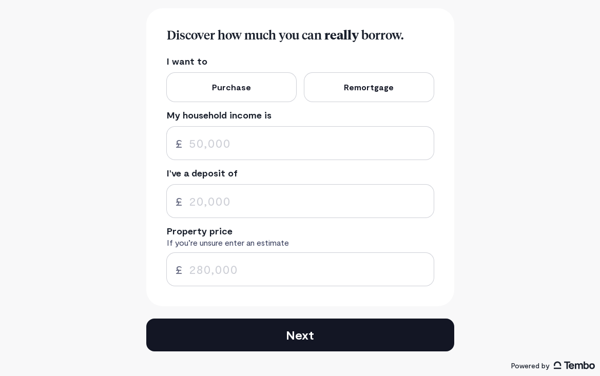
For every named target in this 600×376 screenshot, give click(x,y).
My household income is (219, 115)
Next (300, 334)
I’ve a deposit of (202, 173)
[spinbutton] (300, 143)
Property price (200, 231)
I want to (187, 61)
